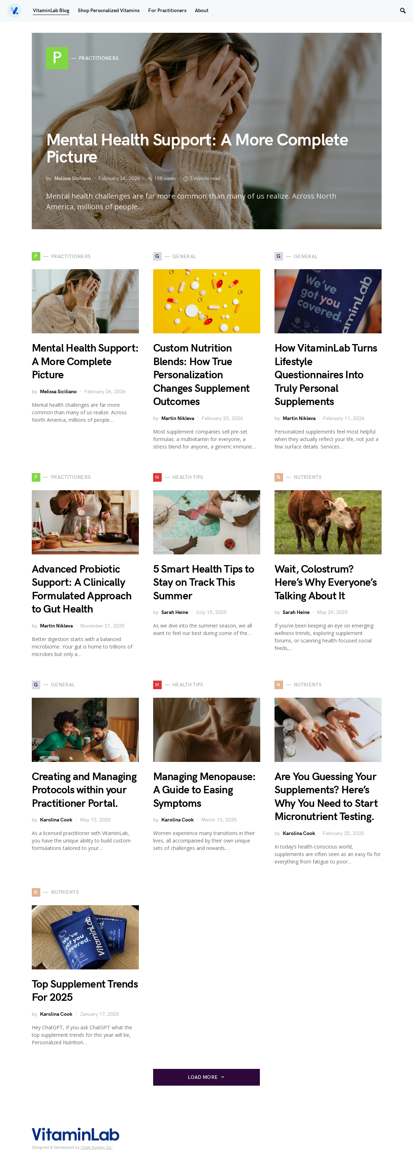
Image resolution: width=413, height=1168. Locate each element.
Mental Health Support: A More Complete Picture (197, 149)
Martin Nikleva (177, 418)
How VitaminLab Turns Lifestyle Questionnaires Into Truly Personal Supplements (326, 375)
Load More (203, 1077)
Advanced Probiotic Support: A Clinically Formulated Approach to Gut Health (82, 589)
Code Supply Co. (97, 1147)
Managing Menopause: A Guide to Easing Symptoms (204, 790)
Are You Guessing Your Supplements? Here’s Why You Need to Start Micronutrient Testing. (326, 797)
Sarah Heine (174, 612)
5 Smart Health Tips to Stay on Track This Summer (204, 583)
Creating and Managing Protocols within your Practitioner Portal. (84, 790)
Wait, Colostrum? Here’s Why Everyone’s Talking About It (326, 583)
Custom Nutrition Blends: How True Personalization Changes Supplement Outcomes (201, 375)
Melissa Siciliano (72, 178)
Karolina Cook (56, 820)
